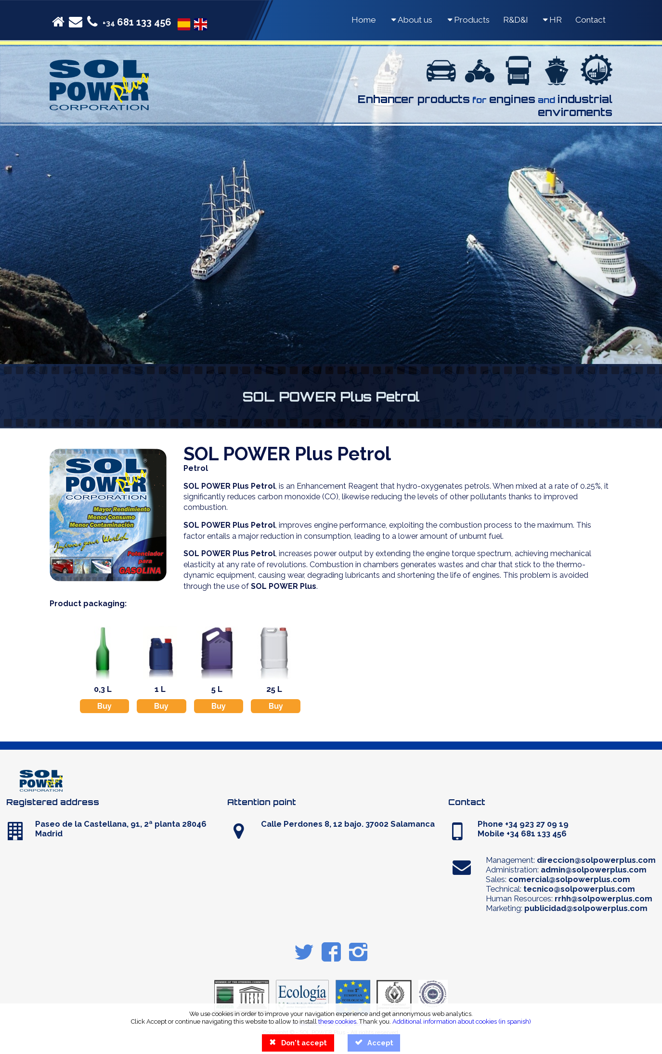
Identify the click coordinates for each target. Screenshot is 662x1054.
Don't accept (298, 1042)
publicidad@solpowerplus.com (586, 908)
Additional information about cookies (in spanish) (461, 1021)
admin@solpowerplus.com (594, 869)
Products (468, 20)
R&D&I (515, 20)
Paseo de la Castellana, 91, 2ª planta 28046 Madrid (121, 828)
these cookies (337, 1021)
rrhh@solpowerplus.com (603, 898)
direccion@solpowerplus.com (596, 860)
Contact (590, 20)
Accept (374, 1042)
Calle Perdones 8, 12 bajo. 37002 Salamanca (348, 824)
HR (551, 20)
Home (363, 20)
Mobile (522, 833)
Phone (523, 824)
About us (410, 20)
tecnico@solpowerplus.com (579, 889)
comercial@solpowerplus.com (569, 879)
